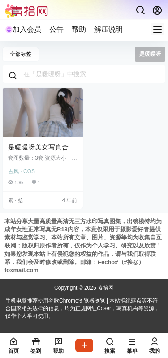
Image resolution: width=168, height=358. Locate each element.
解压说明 (108, 29)
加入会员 (23, 29)
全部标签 (20, 54)
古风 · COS (21, 171)
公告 (56, 29)
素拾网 (105, 288)
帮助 (79, 29)
